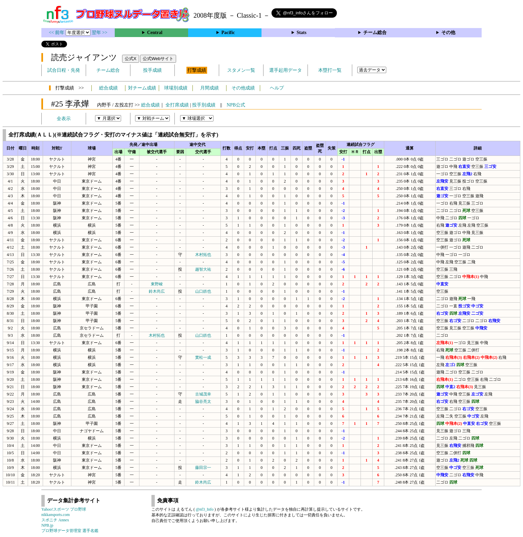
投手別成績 (203, 104)
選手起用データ (285, 70)
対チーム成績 (142, 87)
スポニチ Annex (55, 520)
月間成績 (209, 87)
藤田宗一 (203, 467)
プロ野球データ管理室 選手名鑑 (69, 530)
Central (154, 32)
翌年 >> (99, 32)
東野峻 (157, 284)
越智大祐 (203, 269)
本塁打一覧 (330, 70)
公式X (130, 58)
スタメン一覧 (241, 70)
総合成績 (108, 87)
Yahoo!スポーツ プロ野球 (63, 509)
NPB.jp (47, 525)
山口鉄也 (203, 291)
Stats (302, 32)
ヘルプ (277, 87)
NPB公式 (236, 104)
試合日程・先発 (63, 70)
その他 (448, 32)
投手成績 (152, 70)
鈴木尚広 (157, 291)
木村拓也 (203, 254)
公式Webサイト (158, 58)
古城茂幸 (203, 394)
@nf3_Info (204, 509)
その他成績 (243, 87)
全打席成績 (177, 104)
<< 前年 (57, 32)
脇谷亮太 (203, 401)
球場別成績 (175, 87)
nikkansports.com (55, 514)
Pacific (228, 32)
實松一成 (203, 357)
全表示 (64, 118)
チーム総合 (375, 32)
